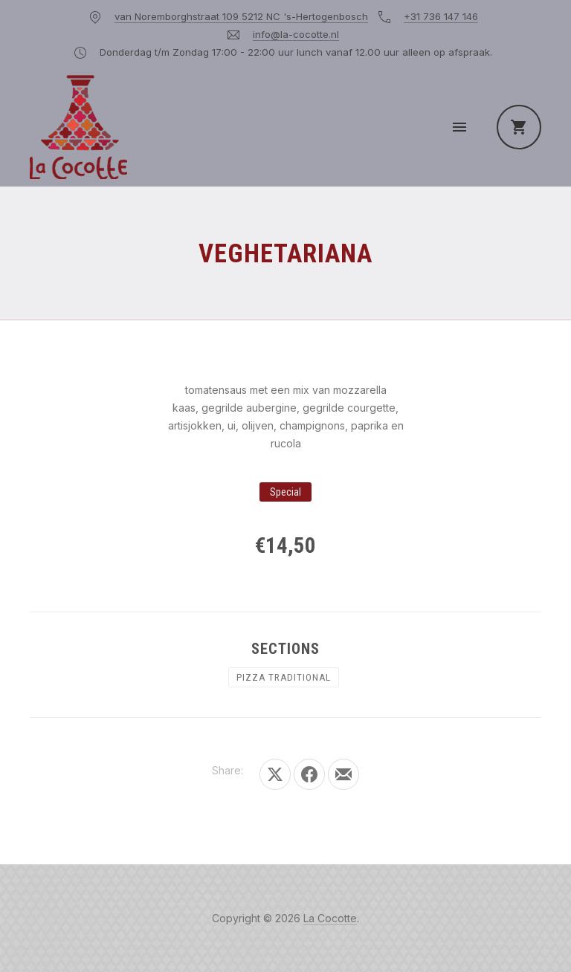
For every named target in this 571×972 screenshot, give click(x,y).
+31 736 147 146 (441, 16)
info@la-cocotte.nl (296, 34)
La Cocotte (330, 918)
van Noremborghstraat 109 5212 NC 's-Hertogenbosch (241, 16)
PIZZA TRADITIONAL (283, 677)
